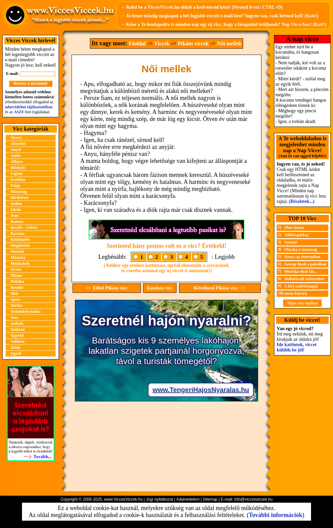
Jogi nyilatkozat (159, 499)
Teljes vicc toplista (302, 303)
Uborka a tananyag (300, 249)
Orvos (16, 269)
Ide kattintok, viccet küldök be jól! (296, 347)
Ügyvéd (17, 335)
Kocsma (17, 233)
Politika (17, 281)
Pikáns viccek (193, 43)
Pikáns (16, 275)
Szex (14, 317)
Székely (17, 323)
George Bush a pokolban (305, 264)
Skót (14, 293)
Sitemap (210, 499)
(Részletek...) (302, 201)
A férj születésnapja (301, 286)
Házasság (19, 191)
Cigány (17, 173)
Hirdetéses (20, 197)
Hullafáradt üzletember (304, 278)
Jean (15, 215)
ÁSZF (19, 112)
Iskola (16, 209)
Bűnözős (18, 167)
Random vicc (160, 287)
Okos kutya (294, 227)
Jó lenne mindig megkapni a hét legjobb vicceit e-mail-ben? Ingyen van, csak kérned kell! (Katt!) (222, 15)
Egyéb (16, 353)
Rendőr (17, 287)
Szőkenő (18, 329)
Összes (16, 137)
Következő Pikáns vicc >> (220, 287)
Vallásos (18, 341)
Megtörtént (20, 245)
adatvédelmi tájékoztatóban (28, 107)
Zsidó (15, 347)
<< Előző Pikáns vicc (106, 287)
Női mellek (229, 43)
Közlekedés (20, 239)
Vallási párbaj (296, 235)
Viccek (161, 43)
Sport (15, 299)
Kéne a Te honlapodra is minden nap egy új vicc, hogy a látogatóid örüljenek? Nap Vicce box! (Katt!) (226, 24)
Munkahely (20, 263)
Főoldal (137, 43)
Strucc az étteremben (302, 257)
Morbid (17, 251)
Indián (16, 203)
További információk (275, 515)
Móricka (18, 257)
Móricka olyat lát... (300, 271)
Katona (17, 221)
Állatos (17, 161)
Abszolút (18, 143)
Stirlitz (16, 305)
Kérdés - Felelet (24, 227)
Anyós (16, 149)
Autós (16, 155)
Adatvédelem (187, 499)
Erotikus (18, 179)
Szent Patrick (295, 293)
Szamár (290, 242)
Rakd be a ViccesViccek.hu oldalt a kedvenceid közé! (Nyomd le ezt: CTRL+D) (204, 7)
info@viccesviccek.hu (253, 499)
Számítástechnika (26, 311)
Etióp (15, 185)
